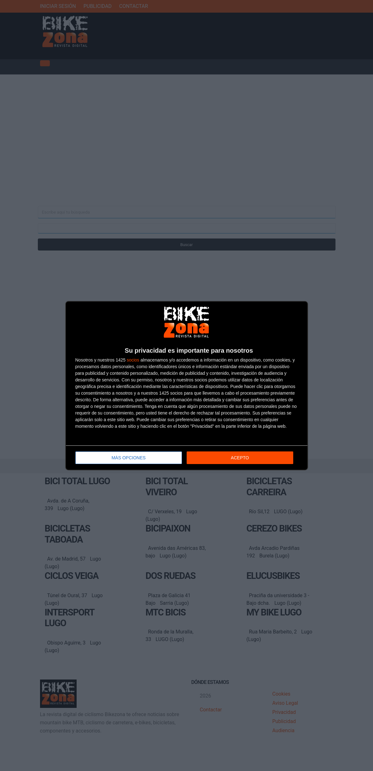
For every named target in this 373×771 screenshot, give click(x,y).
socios (133, 360)
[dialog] (186, 385)
